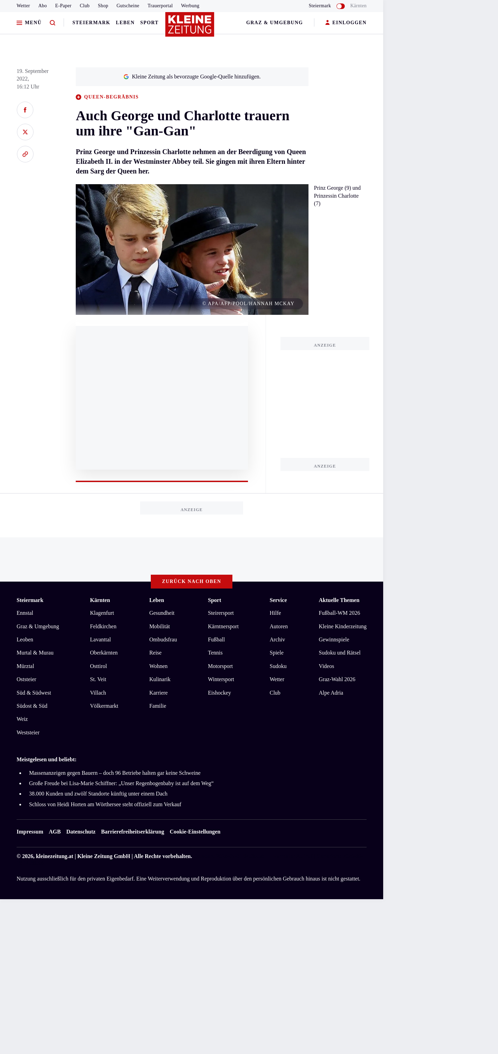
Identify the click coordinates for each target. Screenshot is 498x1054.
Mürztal (25, 666)
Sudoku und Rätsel (340, 653)
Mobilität (159, 626)
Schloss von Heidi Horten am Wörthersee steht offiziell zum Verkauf (105, 804)
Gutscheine (128, 5)
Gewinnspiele (334, 639)
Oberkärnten (104, 653)
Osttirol (98, 666)
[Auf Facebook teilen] (25, 110)
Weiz (22, 719)
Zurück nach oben (191, 581)
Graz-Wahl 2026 (337, 679)
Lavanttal (100, 639)
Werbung (190, 5)
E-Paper (63, 5)
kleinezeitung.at (54, 856)
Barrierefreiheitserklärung (132, 832)
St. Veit (98, 679)
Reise (155, 653)
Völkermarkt (104, 706)
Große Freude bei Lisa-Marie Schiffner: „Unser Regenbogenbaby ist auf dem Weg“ (121, 783)
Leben (125, 22)
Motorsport (220, 666)
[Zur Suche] (52, 23)
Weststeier (28, 732)
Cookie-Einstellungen (195, 832)
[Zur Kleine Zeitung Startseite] (189, 27)
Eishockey (219, 693)
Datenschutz (80, 832)
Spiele (277, 653)
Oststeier (26, 679)
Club (85, 5)
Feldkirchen (103, 626)
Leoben (25, 639)
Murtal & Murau (35, 653)
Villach (98, 693)
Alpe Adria (331, 693)
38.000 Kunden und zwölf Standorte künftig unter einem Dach (98, 794)
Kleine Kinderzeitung (343, 626)
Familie (157, 706)
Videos (326, 666)
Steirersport (221, 613)
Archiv (277, 639)
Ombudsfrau (163, 639)
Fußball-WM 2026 (339, 613)
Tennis (215, 653)
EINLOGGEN (346, 23)
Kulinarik (159, 679)
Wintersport (221, 679)
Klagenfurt (102, 613)
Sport (149, 22)
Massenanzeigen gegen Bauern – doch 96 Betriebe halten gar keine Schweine (115, 773)
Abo (42, 5)
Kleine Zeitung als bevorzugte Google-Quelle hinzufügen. (191, 76)
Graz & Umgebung (274, 22)
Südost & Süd (32, 706)
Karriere (158, 693)
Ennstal (25, 613)
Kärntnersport (223, 626)
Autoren (279, 626)
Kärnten (358, 5)
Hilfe (275, 613)
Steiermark (91, 22)
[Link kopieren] (25, 154)
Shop (103, 5)
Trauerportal (160, 5)
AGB (55, 832)
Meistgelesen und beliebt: (46, 759)
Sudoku (278, 666)
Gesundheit (162, 613)
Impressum (30, 832)
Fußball (216, 639)
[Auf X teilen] (25, 132)
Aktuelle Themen (339, 600)
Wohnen (158, 666)
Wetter (23, 5)
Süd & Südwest (34, 693)
